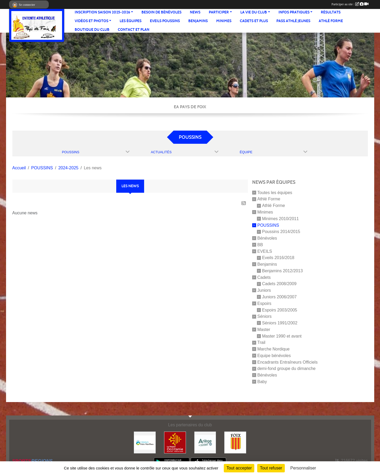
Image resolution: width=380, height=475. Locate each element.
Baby (262, 381)
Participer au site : (350, 4)
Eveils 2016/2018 (278, 257)
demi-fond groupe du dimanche (286, 368)
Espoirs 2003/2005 (279, 310)
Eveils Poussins (165, 21)
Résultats (331, 12)
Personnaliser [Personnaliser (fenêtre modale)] (303, 468)
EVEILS (264, 251)
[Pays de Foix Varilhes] (145, 442)
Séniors (264, 316)
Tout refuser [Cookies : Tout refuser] (271, 468)
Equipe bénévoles (274, 355)
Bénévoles (267, 238)
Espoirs (264, 303)
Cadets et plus (254, 21)
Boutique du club (92, 29)
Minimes (223, 21)
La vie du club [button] (253, 12)
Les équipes (130, 21)
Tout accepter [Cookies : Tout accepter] (239, 468)
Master (263, 329)
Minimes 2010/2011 (280, 218)
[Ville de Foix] (235, 442)
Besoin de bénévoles (161, 12)
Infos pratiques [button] (294, 12)
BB (260, 245)
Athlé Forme (331, 21)
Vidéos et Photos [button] (91, 21)
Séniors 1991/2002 (279, 323)
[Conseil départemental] (205, 442)
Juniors (264, 290)
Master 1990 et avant (282, 336)
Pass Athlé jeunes (293, 21)
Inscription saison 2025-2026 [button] (102, 12)
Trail (261, 342)
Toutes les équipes (274, 192)
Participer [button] (219, 12)
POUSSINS (268, 225)
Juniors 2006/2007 (279, 297)
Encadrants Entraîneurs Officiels (287, 362)
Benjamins (198, 21)
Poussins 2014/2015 (281, 231)
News (195, 12)
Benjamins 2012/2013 (282, 271)
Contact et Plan (133, 29)
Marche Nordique (273, 349)
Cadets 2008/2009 (279, 283)
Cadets (264, 277)
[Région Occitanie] (175, 442)
